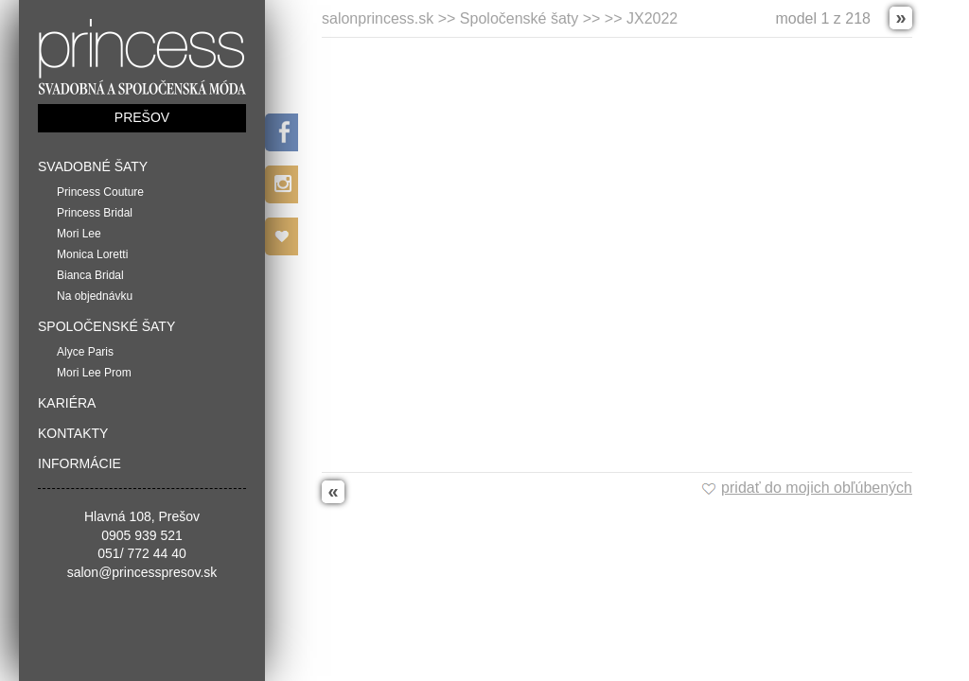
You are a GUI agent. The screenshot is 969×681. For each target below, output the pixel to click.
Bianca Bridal (90, 275)
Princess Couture (100, 192)
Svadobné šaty (93, 166)
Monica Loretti (92, 254)
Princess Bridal (94, 212)
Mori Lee (79, 233)
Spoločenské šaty (106, 326)
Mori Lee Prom (94, 372)
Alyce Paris (85, 351)
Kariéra (67, 402)
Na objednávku (94, 296)
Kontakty (73, 433)
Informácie (79, 463)
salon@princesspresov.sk (142, 572)
